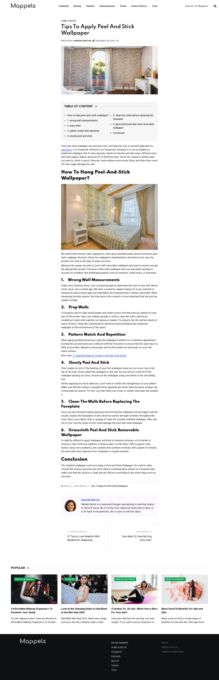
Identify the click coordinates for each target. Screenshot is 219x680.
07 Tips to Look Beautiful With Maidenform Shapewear (83, 538)
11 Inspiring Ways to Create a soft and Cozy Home (99, 355)
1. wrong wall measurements (82, 120)
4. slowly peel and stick (79, 136)
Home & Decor (139, 6)
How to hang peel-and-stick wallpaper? (88, 115)
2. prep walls (74, 125)
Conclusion (119, 133)
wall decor (66, 149)
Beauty (77, 6)
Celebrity (64, 6)
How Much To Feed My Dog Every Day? (137, 538)
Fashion (90, 6)
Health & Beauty (24, 579)
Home (65, 486)
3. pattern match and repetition (83, 130)
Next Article (144, 532)
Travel (123, 6)
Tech (154, 6)
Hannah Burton (82, 41)
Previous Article (77, 532)
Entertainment (107, 6)
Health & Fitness (125, 579)
